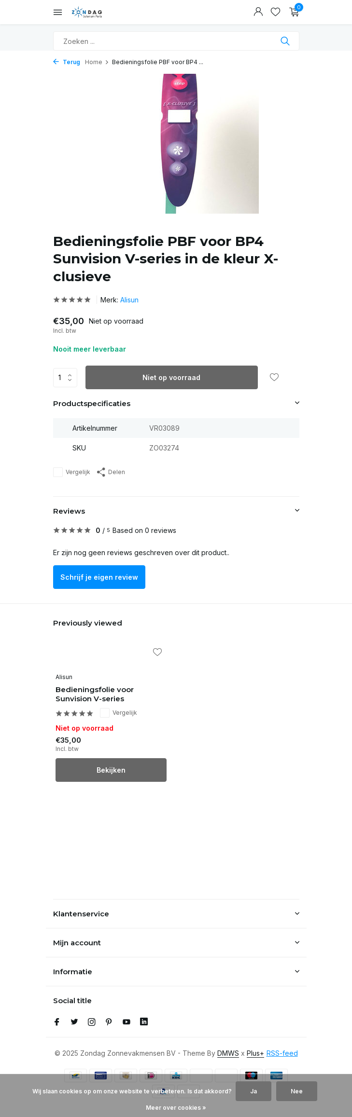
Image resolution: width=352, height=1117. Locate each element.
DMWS (228, 1053)
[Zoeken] (176, 41)
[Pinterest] (109, 1022)
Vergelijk (71, 472)
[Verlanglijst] (275, 12)
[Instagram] (92, 1022)
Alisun (129, 300)
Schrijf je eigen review (99, 577)
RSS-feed (282, 1053)
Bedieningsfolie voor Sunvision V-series (95, 694)
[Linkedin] (144, 1022)
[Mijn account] (258, 12)
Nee (297, 1091)
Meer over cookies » (176, 1107)
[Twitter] (74, 1022)
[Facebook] (57, 1022)
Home (97, 62)
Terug (66, 62)
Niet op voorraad (171, 377)
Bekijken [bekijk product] (111, 770)
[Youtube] (126, 1022)
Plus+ (255, 1053)
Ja (253, 1091)
